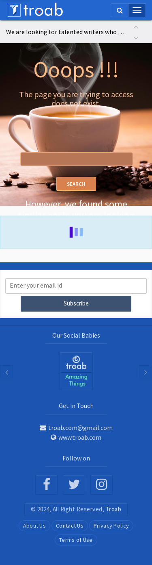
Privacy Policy (111, 525)
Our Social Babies (76, 335)
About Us (34, 525)
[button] (136, 26)
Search (76, 184)
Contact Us (69, 525)
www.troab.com (76, 437)
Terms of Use (76, 539)
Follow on (76, 458)
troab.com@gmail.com (76, 427)
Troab (114, 509)
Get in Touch (76, 405)
